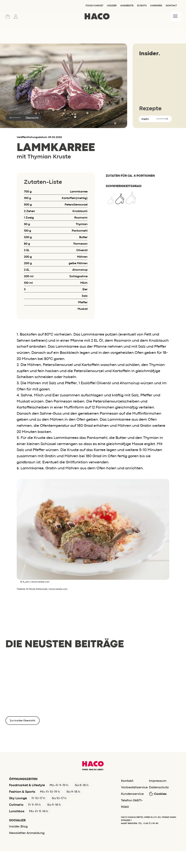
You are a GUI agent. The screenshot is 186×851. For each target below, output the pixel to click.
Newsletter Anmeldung (27, 833)
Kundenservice (132, 794)
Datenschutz (159, 787)
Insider (112, 6)
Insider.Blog (18, 826)
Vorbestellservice (134, 787)
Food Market (94, 6)
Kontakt (171, 6)
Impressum (157, 781)
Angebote (127, 6)
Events (142, 6)
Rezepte (150, 108)
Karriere (156, 6)
